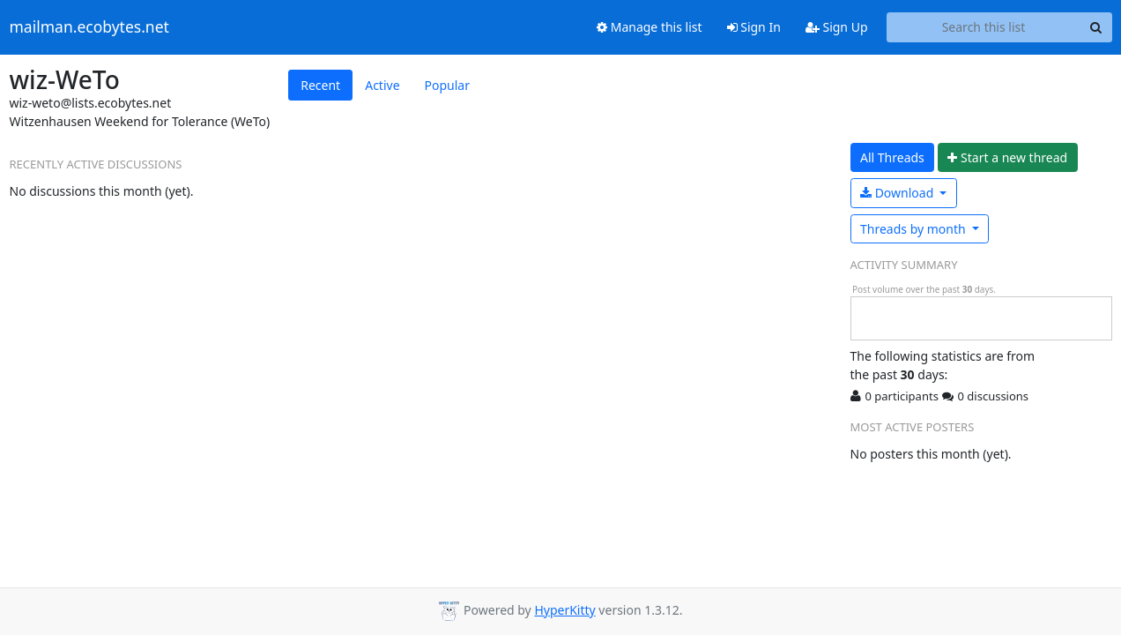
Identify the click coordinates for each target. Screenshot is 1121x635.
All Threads (892, 157)
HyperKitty (564, 609)
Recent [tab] (320, 85)
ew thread (1007, 157)
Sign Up (836, 27)
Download (898, 192)
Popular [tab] (447, 85)
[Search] (1096, 27)
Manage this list (649, 27)
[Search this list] (984, 27)
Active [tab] (382, 85)
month (914, 228)
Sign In (754, 27)
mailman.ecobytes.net (89, 27)
